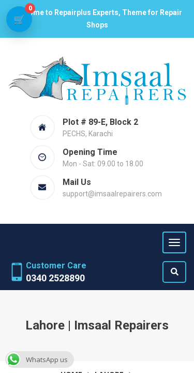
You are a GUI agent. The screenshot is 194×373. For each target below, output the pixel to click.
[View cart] (19, 19)
